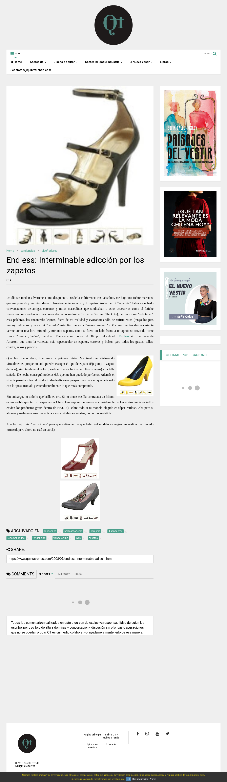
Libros (166, 62)
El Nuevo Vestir (141, 62)
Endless (124, 336)
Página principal (92, 734)
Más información (140, 779)
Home (16, 62)
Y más (153, 779)
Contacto (111, 744)
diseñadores (49, 250)
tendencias (28, 250)
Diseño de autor (66, 62)
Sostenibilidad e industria (104, 62)
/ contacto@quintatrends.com (31, 70)
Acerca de (38, 62)
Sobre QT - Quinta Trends (111, 736)
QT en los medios (92, 746)
